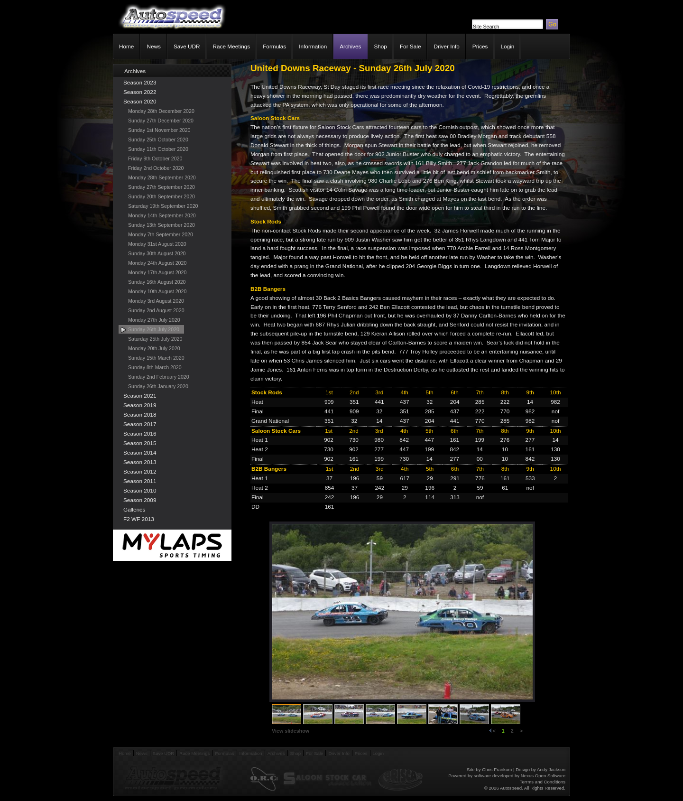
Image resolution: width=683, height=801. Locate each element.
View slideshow (290, 731)
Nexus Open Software (543, 775)
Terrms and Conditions (542, 781)
